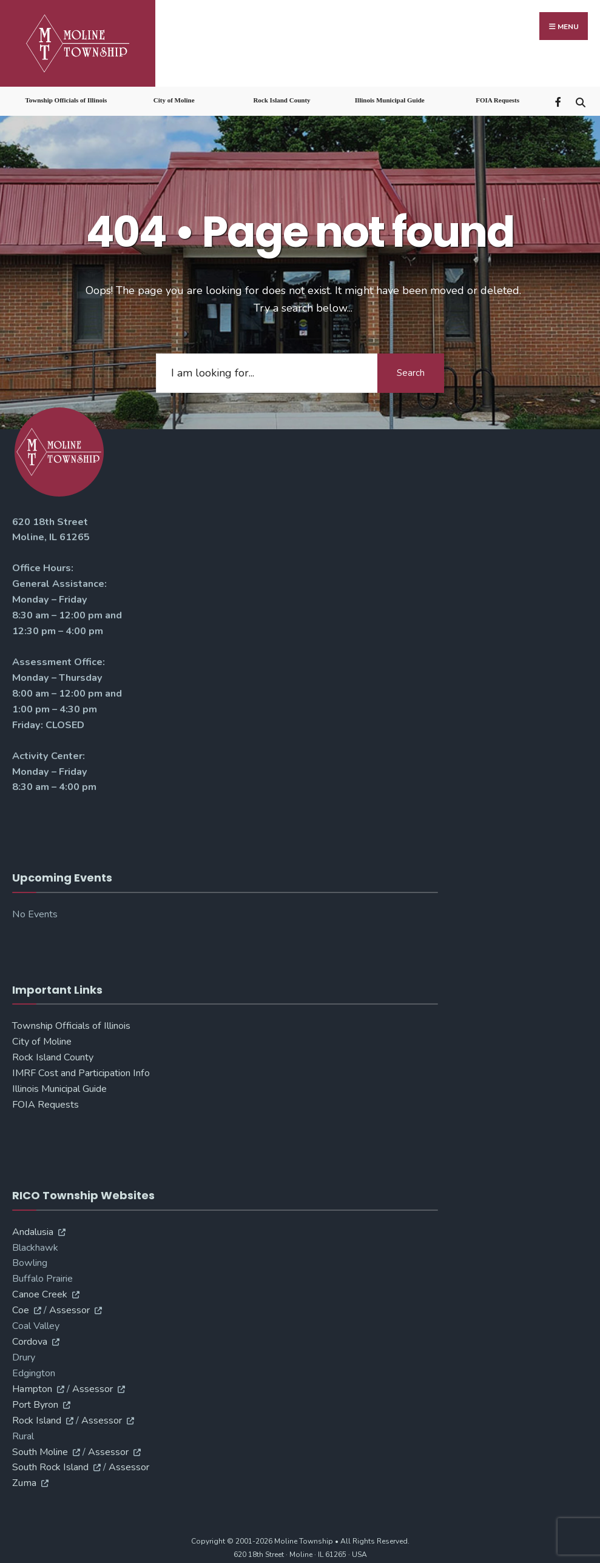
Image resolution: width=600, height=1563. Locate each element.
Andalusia (32, 1228)
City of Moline (174, 97)
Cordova (29, 1338)
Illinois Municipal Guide (390, 97)
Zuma (24, 1480)
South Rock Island (50, 1464)
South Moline (40, 1448)
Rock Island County (281, 97)
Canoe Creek (39, 1291)
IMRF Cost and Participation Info (81, 1070)
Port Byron (35, 1401)
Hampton (32, 1385)
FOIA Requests (497, 97)
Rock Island (36, 1417)
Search (411, 370)
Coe (20, 1307)
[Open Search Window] (580, 98)
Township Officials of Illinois (66, 97)
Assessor (69, 1307)
